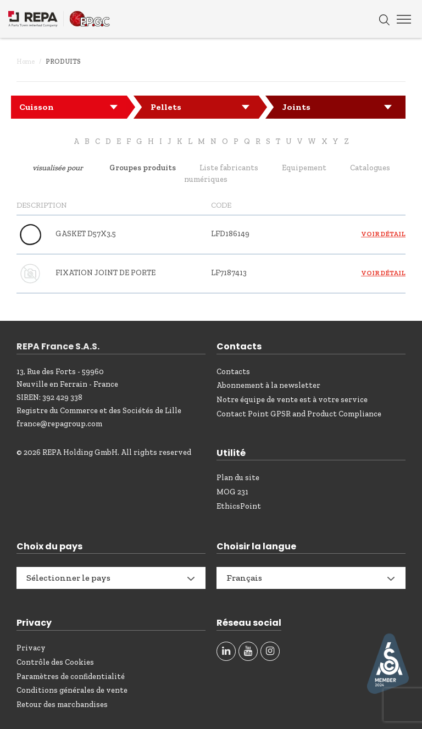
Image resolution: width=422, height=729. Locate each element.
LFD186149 (230, 233)
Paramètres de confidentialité (70, 676)
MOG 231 (232, 492)
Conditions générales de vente (71, 690)
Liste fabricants (228, 167)
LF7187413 (229, 272)
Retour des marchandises (62, 704)
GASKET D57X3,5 (85, 233)
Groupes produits (142, 167)
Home (25, 61)
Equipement (304, 167)
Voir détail (383, 234)
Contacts (233, 371)
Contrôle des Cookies (55, 662)
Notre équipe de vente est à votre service (292, 399)
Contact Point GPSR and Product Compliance (298, 414)
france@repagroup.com (59, 424)
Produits (63, 61)
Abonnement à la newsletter (268, 385)
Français (244, 577)
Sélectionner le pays (68, 577)
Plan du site (237, 477)
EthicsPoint (238, 506)
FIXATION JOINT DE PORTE (105, 272)
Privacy (31, 648)
